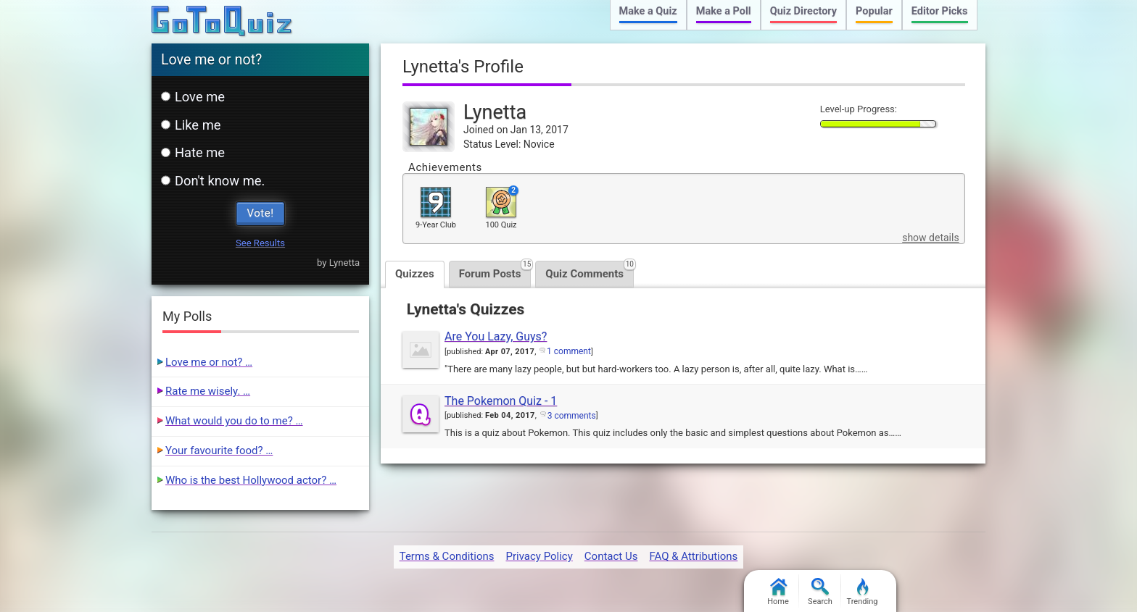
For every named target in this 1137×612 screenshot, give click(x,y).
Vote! (260, 212)
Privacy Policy (538, 556)
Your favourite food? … (219, 450)
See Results (260, 243)
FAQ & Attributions (693, 556)
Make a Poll (723, 11)
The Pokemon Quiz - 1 (501, 401)
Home (778, 592)
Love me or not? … (208, 362)
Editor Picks (939, 11)
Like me (191, 125)
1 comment (569, 351)
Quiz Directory (803, 11)
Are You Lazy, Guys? (496, 336)
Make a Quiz (648, 11)
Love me (193, 96)
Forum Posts (495, 270)
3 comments (571, 416)
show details (930, 237)
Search (820, 592)
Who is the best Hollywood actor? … (250, 480)
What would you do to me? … (234, 420)
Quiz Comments (589, 270)
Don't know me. (213, 180)
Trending (862, 592)
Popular (874, 11)
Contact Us (611, 556)
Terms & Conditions (447, 556)
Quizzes (414, 273)
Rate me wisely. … (207, 391)
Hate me (193, 152)
